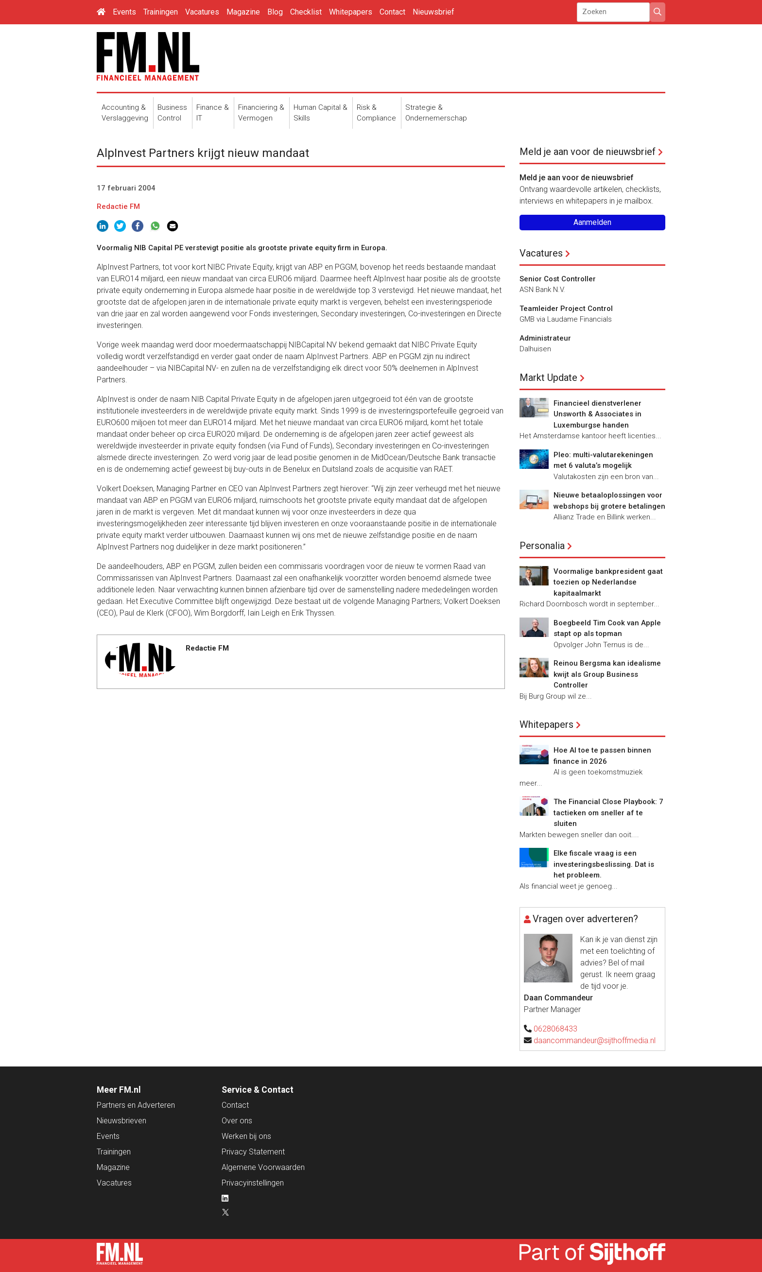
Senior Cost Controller (558, 279)
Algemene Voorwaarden (263, 1167)
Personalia (542, 545)
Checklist (306, 12)
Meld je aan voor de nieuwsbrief (588, 151)
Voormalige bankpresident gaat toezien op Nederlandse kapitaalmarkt (608, 582)
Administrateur (545, 338)
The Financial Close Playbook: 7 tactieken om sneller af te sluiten (608, 812)
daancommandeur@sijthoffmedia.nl (595, 1040)
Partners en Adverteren (136, 1105)
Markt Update (548, 377)
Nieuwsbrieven (121, 1120)
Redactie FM (118, 206)
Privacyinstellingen (253, 1182)
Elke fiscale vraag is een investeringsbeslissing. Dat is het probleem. (604, 864)
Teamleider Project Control (566, 308)
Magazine (243, 12)
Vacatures (202, 12)
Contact (392, 12)
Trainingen (160, 12)
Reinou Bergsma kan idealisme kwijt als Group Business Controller (607, 674)
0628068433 (555, 1028)
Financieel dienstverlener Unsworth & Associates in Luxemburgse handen (597, 414)
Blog (275, 12)
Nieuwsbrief (433, 12)
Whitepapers (350, 12)
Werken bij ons (246, 1136)
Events (124, 12)
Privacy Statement (253, 1151)
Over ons (237, 1120)
